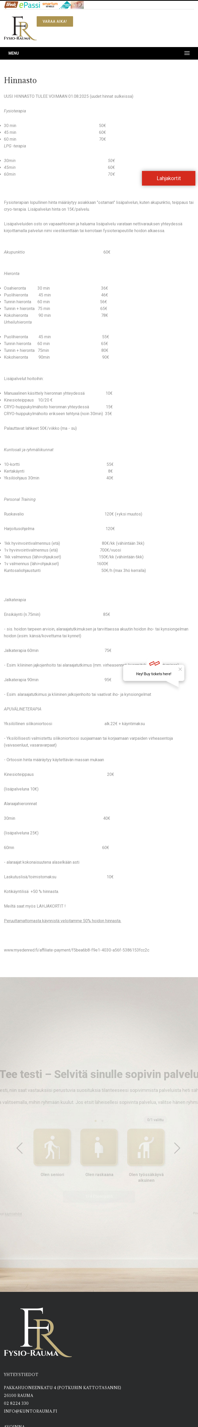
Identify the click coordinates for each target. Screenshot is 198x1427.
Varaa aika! (55, 21)
